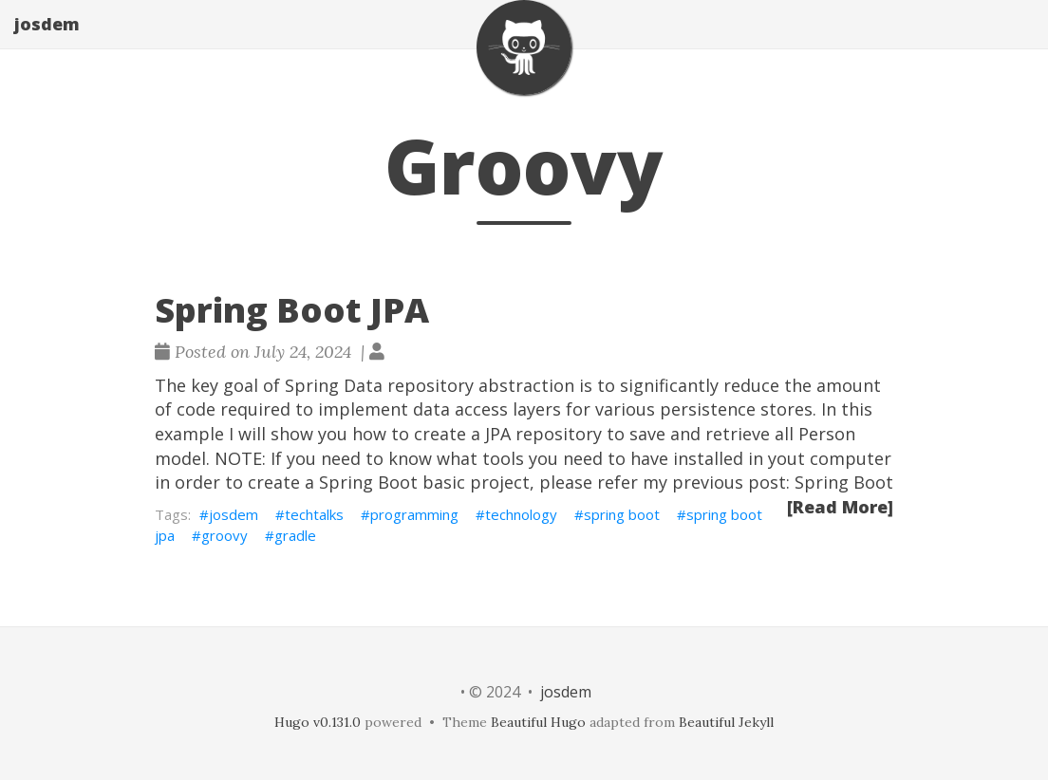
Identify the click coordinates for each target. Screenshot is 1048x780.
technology (521, 514)
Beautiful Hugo (538, 722)
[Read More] (840, 506)
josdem (47, 42)
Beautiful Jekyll (726, 722)
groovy (224, 535)
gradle (295, 535)
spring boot (622, 514)
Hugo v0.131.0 (317, 722)
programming (414, 514)
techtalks (314, 514)
